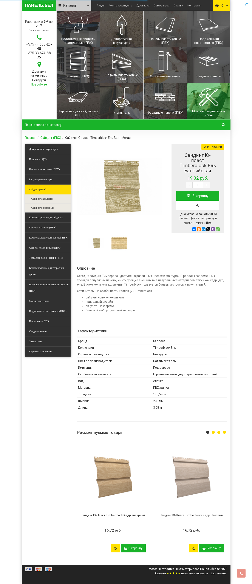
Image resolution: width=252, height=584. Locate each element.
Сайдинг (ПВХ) (50, 137)
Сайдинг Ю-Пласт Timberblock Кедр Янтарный (112, 515)
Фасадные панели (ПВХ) (42, 227)
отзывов (202, 573)
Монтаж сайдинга (120, 5)
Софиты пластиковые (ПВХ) (45, 247)
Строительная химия (40, 351)
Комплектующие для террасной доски (46, 271)
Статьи (178, 5)
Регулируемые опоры (41, 179)
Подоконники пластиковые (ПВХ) (47, 311)
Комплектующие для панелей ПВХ (48, 237)
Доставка (143, 5)
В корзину (198, 196)
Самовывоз (162, 5)
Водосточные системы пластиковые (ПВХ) (48, 287)
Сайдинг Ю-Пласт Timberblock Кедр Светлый (191, 515)
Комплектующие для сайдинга (46, 217)
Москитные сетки (39, 301)
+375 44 (39, 46)
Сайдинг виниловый (42, 207)
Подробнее (39, 84)
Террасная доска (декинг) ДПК (46, 257)
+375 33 (39, 55)
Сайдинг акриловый (42, 198)
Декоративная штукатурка (43, 149)
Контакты (194, 5)
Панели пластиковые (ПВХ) (44, 169)
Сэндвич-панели (38, 331)
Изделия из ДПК (38, 159)
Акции (101, 5)
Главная (30, 137)
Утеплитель (35, 341)
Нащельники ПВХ (39, 321)
